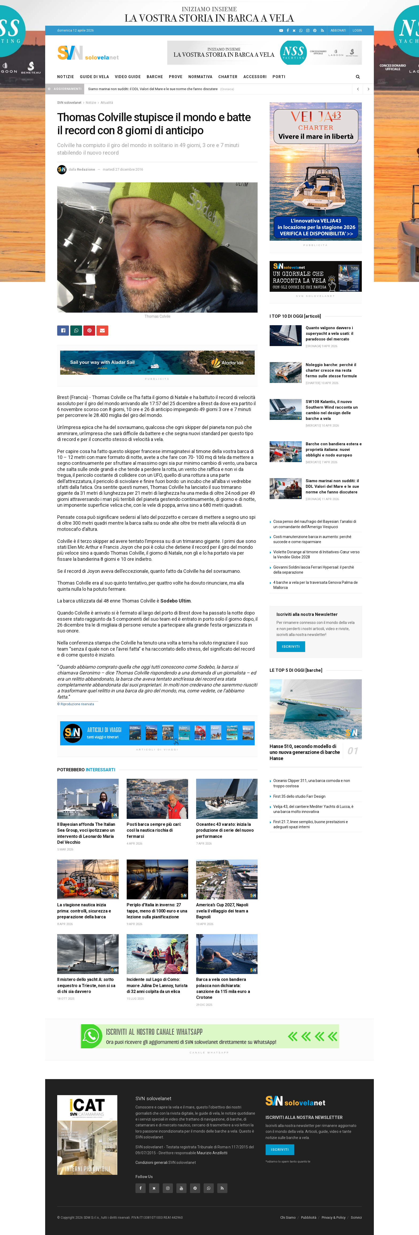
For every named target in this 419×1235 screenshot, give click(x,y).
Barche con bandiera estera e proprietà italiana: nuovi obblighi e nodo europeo (334, 450)
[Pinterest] (314, 31)
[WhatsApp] (300, 31)
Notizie (91, 103)
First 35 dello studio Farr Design (299, 796)
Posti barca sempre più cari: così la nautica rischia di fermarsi (154, 830)
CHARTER (228, 77)
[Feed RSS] (322, 31)
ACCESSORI (255, 77)
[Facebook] (288, 31)
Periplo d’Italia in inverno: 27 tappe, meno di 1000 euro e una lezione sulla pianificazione (157, 910)
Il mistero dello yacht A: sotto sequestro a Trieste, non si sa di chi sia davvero (86, 985)
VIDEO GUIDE (128, 77)
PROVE (176, 77)
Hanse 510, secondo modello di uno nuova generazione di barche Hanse (305, 752)
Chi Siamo (288, 1217)
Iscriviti (291, 647)
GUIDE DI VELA (94, 77)
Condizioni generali (151, 1162)
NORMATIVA (200, 77)
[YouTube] (281, 31)
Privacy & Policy (334, 1217)
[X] (294, 31)
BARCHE (155, 77)
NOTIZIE (65, 77)
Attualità (106, 103)
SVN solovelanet (69, 103)
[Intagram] (307, 31)
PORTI (279, 77)
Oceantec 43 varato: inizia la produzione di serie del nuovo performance (225, 830)
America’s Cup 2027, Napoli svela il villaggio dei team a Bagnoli (222, 910)
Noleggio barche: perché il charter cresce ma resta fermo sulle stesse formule (331, 370)
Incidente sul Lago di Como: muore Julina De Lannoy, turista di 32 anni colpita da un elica (157, 985)
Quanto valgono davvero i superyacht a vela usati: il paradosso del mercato (329, 333)
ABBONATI (338, 30)
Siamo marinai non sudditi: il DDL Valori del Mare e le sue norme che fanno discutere (153, 89)
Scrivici (356, 1217)
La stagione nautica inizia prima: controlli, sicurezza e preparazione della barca (84, 910)
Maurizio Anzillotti (212, 1153)
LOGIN (357, 30)
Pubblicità (308, 1217)
